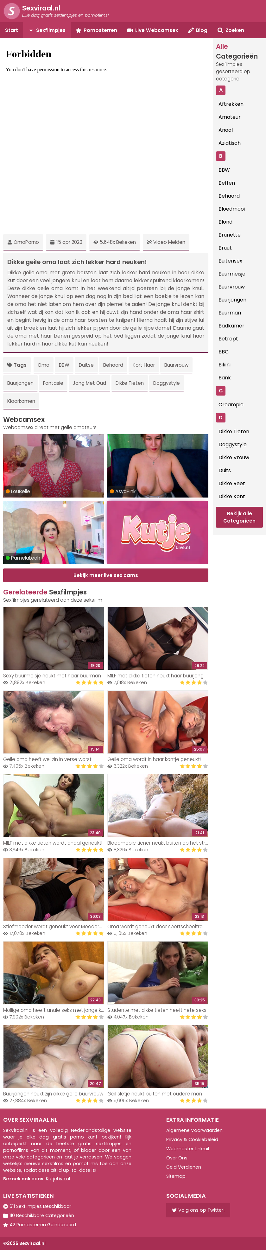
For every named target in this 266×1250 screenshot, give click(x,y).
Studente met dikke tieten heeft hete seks (156, 1010)
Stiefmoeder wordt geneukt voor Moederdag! (56, 926)
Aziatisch (229, 143)
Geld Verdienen (183, 1167)
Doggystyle (166, 383)
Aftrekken (231, 104)
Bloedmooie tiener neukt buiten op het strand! (161, 843)
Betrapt (228, 338)
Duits (224, 470)
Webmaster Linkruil (187, 1148)
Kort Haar (144, 365)
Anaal (225, 130)
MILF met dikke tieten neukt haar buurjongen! (159, 675)
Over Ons (176, 1158)
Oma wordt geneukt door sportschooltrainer (159, 926)
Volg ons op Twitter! (198, 1210)
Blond (225, 221)
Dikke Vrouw (233, 457)
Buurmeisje (231, 273)
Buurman (229, 312)
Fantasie (53, 383)
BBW (64, 365)
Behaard (113, 365)
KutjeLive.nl (58, 1179)
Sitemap (176, 1176)
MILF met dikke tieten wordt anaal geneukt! (52, 843)
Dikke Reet (231, 483)
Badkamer (231, 325)
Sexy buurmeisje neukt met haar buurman (52, 675)
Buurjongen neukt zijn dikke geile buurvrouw (53, 1093)
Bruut (225, 247)
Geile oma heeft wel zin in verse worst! (47, 759)
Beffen (226, 183)
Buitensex (230, 260)
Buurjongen (20, 383)
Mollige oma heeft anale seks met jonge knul (55, 1010)
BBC (223, 351)
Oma (43, 365)
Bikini (224, 364)
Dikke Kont (231, 496)
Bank (224, 377)
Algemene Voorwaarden (194, 1130)
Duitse (86, 365)
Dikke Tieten (130, 383)
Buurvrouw (176, 365)
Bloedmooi (231, 209)
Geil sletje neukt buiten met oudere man (154, 1093)
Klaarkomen (21, 401)
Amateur (229, 117)
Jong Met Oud (89, 383)
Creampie (231, 404)
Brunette (229, 234)
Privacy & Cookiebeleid (192, 1139)
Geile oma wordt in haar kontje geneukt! (154, 759)
